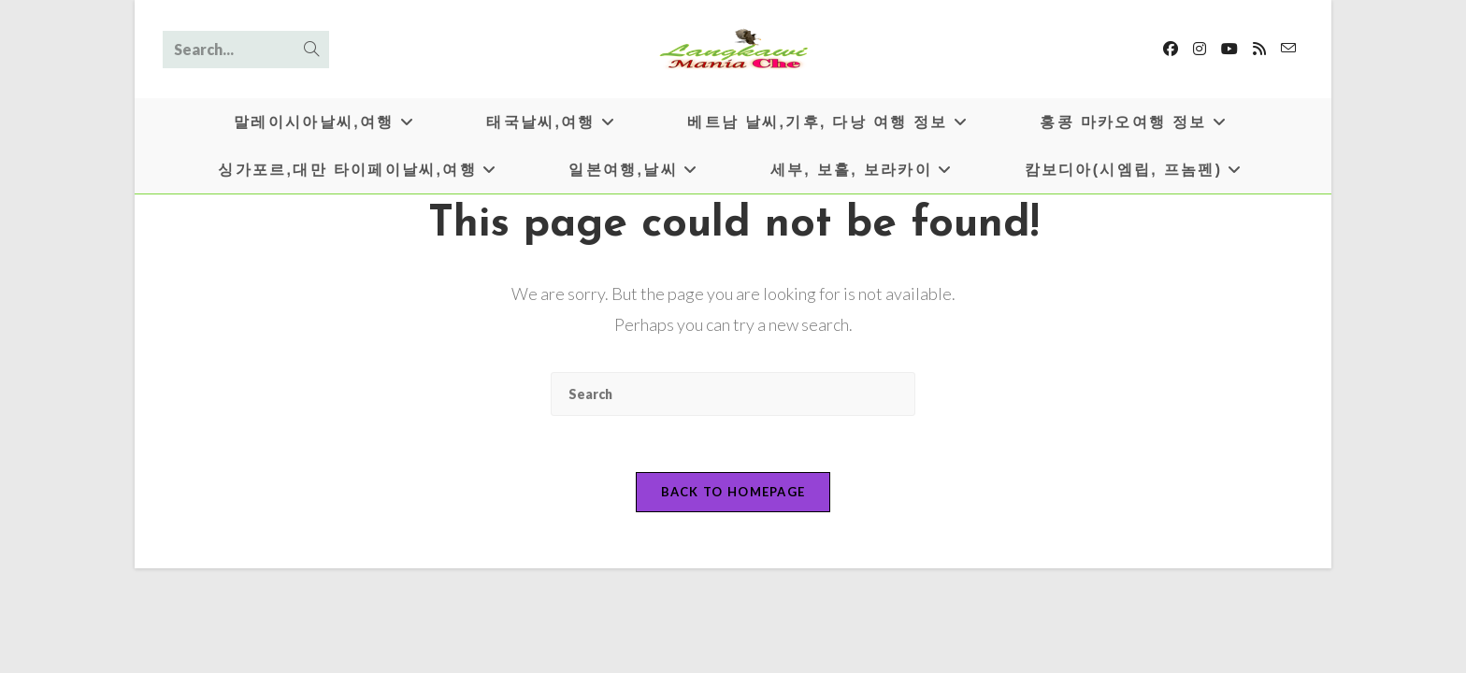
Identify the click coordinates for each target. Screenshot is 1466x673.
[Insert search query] (733, 394)
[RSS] (1259, 48)
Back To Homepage (733, 491)
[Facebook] (1171, 48)
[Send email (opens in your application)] (1288, 48)
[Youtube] (1229, 48)
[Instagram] (1200, 48)
